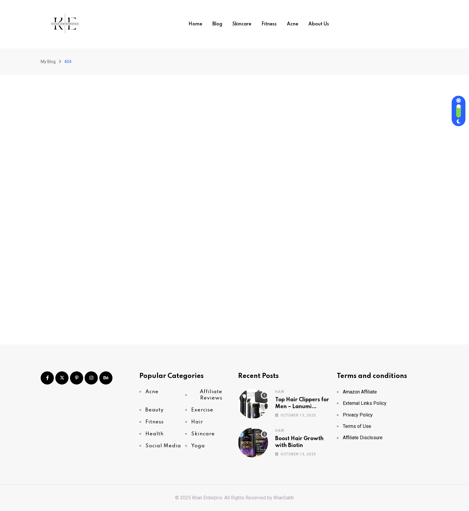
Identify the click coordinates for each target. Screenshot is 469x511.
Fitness (269, 24)
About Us (318, 24)
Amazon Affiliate (360, 392)
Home (195, 24)
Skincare (241, 24)
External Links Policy (364, 403)
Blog (217, 24)
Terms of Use (357, 426)
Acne (292, 24)
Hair (279, 392)
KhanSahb (283, 498)
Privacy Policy (358, 415)
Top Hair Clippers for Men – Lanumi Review (302, 406)
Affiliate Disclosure (363, 437)
